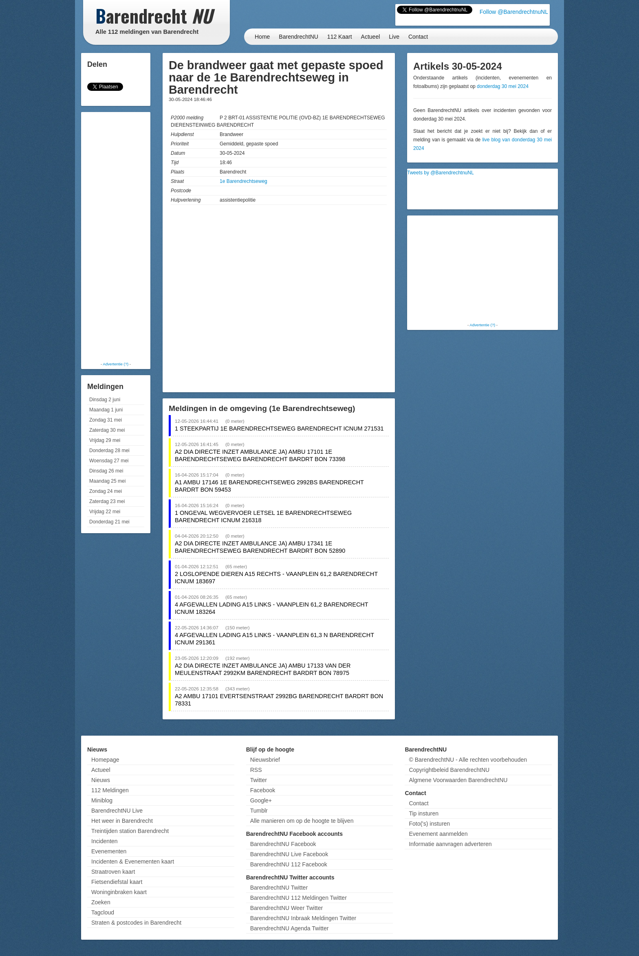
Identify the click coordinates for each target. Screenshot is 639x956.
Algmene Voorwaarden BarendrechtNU (458, 780)
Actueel (370, 36)
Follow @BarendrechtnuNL (514, 12)
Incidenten (104, 841)
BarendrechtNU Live (117, 810)
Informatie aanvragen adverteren (450, 844)
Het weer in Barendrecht (122, 821)
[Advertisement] (115, 236)
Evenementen (108, 851)
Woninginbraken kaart (119, 892)
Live (394, 36)
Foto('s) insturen (429, 823)
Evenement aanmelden (438, 834)
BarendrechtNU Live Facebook (289, 854)
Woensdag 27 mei (109, 461)
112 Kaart (339, 36)
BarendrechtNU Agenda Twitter (289, 928)
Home (262, 36)
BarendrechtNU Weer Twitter (286, 908)
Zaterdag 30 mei (107, 430)
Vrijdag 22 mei (104, 511)
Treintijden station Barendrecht (130, 831)
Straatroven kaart (113, 871)
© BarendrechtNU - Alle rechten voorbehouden (468, 759)
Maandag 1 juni (106, 410)
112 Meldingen (110, 790)
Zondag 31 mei (105, 420)
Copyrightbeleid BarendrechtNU (449, 770)
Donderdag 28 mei (109, 450)
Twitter (258, 780)
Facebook (262, 790)
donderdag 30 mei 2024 (503, 86)
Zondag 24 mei (105, 491)
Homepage (105, 759)
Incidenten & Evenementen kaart (132, 861)
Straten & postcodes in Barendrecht (136, 922)
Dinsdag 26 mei (106, 471)
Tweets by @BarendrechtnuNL (440, 173)
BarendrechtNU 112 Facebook (288, 864)
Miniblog (101, 800)
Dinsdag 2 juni (104, 399)
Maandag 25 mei (107, 481)
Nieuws (100, 780)
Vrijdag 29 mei (104, 440)
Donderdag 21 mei (109, 522)
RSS (256, 770)
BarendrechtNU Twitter (279, 887)
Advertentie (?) (115, 364)
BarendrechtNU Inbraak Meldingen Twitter (303, 918)
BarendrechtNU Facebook (283, 844)
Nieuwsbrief (265, 759)
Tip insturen (423, 813)
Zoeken (100, 902)
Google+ (261, 800)
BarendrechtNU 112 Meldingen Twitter (298, 897)
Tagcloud (102, 912)
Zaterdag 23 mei (107, 501)
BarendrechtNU (298, 36)
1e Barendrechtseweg (243, 181)
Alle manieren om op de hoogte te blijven (302, 821)
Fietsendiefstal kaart (116, 882)
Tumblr (259, 810)
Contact (418, 36)
